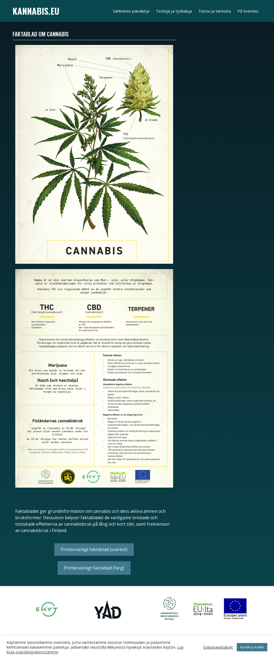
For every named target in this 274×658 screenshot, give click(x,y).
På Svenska (247, 11)
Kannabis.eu (36, 11)
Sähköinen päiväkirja (131, 11)
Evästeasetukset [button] (218, 647)
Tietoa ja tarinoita (214, 11)
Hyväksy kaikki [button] (252, 647)
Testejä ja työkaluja (174, 11)
